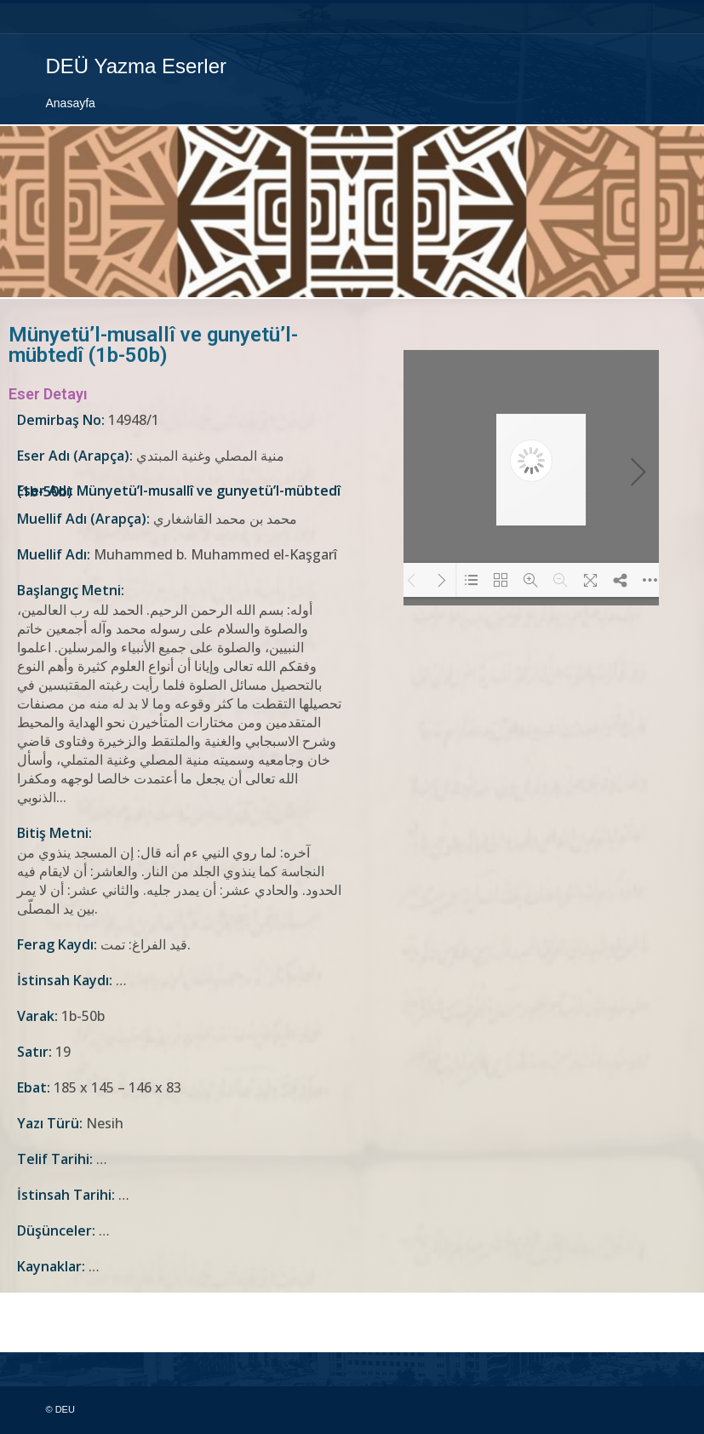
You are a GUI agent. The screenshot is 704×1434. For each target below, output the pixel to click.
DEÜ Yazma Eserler (136, 65)
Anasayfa (70, 103)
